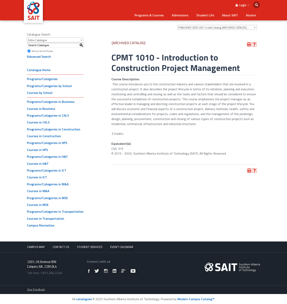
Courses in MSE (38, 204)
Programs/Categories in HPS (47, 142)
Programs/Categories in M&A (48, 184)
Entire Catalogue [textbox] (37, 40)
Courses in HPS (37, 149)
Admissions (180, 15)
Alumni (251, 15)
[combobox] (217, 27)
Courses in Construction (44, 136)
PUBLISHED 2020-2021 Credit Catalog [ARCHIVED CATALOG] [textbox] (212, 28)
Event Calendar (121, 247)
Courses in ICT (37, 177)
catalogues (84, 299)
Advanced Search (39, 56)
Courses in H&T (38, 163)
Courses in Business (41, 108)
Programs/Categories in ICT (46, 170)
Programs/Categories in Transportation (55, 211)
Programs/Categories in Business (51, 101)
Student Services (89, 247)
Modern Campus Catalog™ (195, 299)
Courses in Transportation (45, 218)
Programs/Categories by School (49, 85)
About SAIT (230, 15)
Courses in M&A (38, 191)
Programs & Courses (149, 15)
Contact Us (61, 247)
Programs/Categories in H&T (47, 156)
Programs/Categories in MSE (47, 198)
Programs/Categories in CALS (48, 115)
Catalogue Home (38, 70)
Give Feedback (36, 289)
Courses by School (39, 92)
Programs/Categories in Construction (53, 129)
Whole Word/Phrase (42, 51)
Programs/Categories (42, 78)
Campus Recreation (40, 225)
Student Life (205, 15)
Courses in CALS (38, 122)
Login (243, 5)
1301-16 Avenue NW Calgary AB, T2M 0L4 (42, 264)
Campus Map (36, 247)
